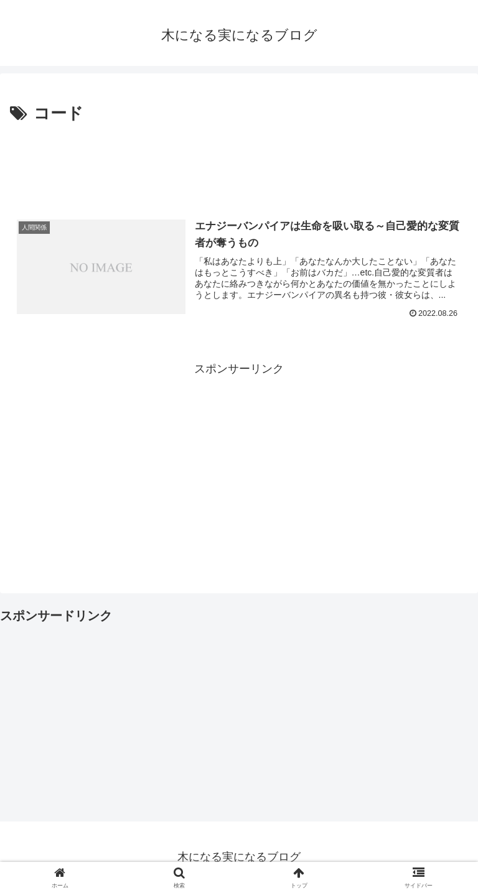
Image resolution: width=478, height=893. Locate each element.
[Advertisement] (239, 162)
